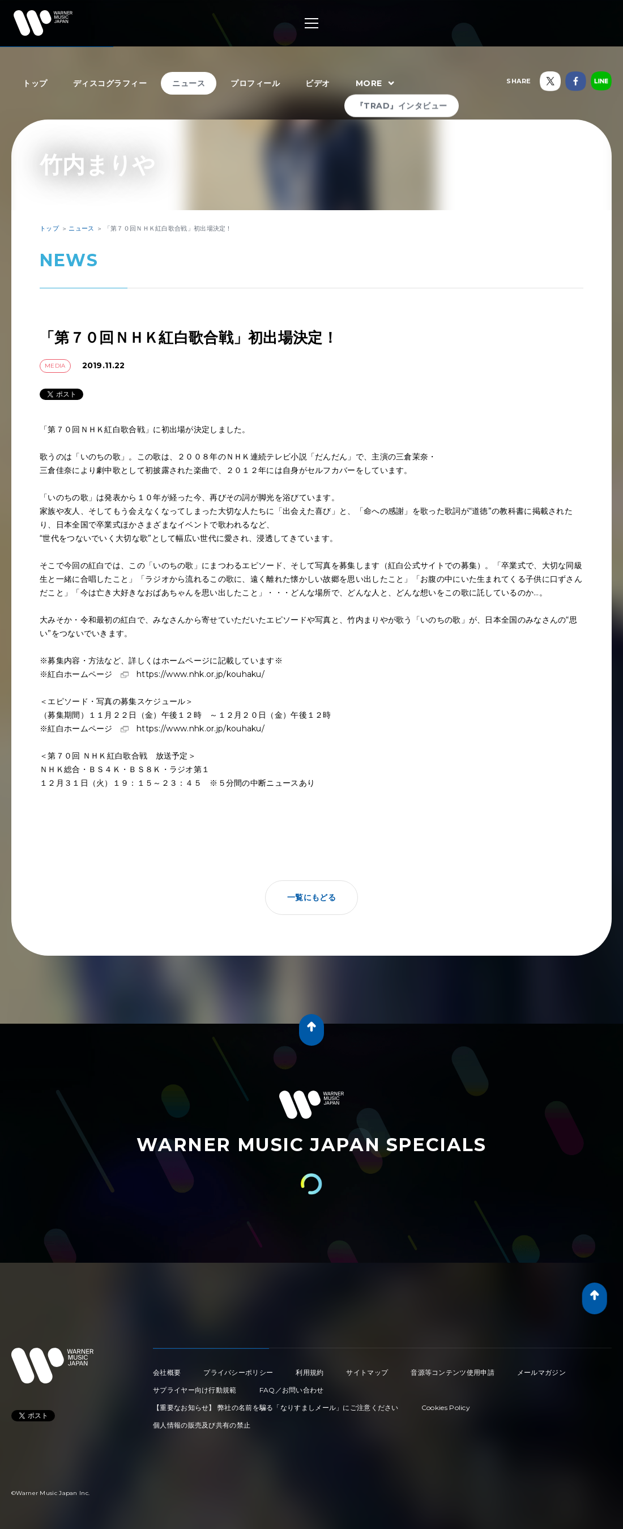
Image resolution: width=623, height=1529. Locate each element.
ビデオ (317, 83)
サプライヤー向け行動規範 (195, 1390)
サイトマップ (367, 1372)
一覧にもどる (311, 897)
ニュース (188, 83)
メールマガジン (541, 1372)
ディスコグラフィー (110, 83)
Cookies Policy (445, 1407)
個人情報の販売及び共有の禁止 (201, 1425)
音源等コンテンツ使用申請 (452, 1372)
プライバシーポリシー (238, 1372)
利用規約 (309, 1372)
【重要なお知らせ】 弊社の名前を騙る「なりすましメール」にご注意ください (276, 1407)
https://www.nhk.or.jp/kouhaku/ (200, 674)
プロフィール (255, 83)
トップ (35, 83)
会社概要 (167, 1372)
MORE (376, 84)
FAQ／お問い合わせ (291, 1390)
